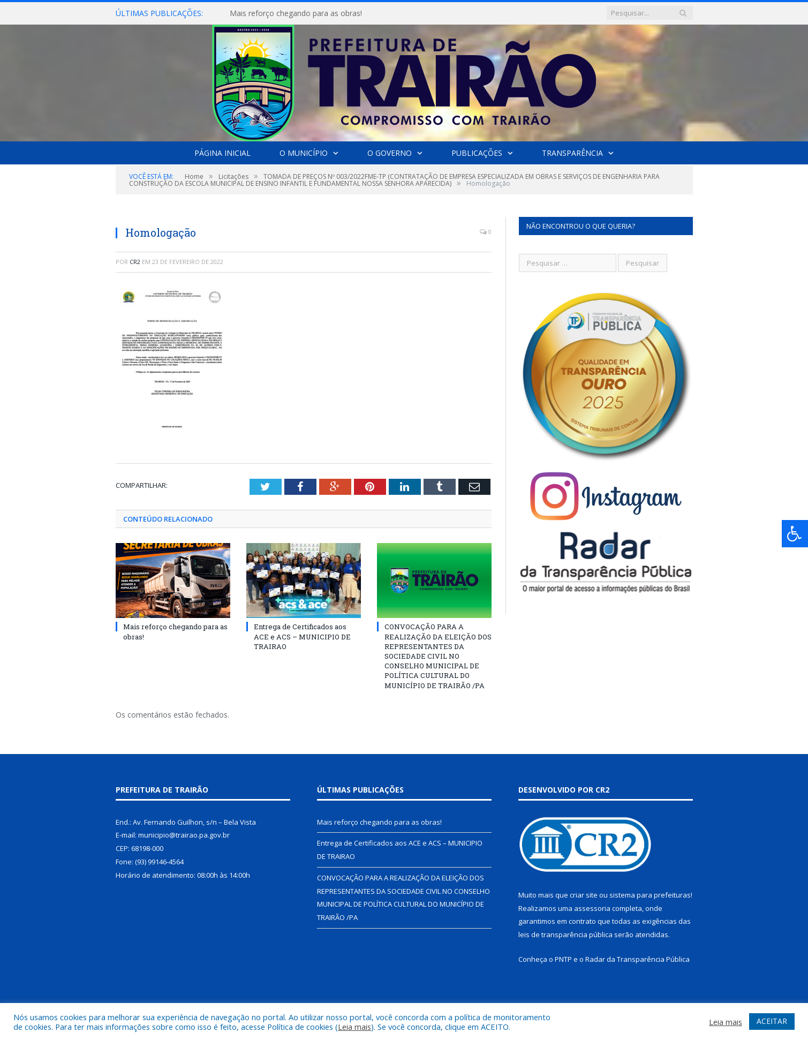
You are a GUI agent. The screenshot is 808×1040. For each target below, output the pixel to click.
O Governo (389, 153)
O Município (304, 153)
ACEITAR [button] (772, 1021)
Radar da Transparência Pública (637, 959)
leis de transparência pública (565, 934)
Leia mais (354, 1026)
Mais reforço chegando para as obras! (296, 13)
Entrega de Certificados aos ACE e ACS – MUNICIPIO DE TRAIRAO (302, 636)
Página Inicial (222, 153)
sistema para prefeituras (650, 895)
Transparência (572, 153)
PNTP (563, 959)
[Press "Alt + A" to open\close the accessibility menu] (795, 533)
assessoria (592, 908)
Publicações (476, 153)
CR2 (135, 262)
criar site (584, 895)
